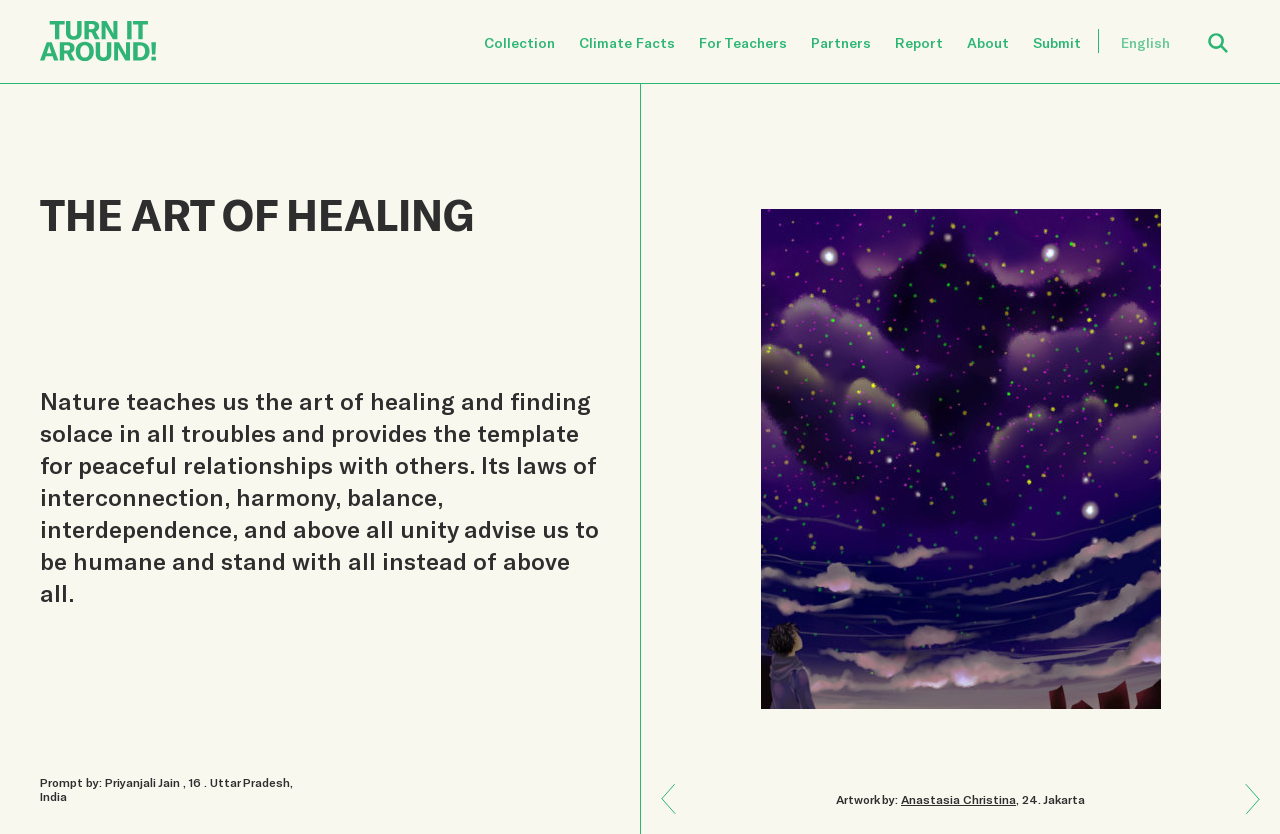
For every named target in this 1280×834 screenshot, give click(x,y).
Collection (519, 42)
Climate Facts (627, 42)
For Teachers (743, 42)
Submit (1057, 42)
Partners (841, 42)
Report (919, 42)
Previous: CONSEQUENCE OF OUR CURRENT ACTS (1245, 813)
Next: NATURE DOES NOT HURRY (676, 784)
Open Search (1231, 31)
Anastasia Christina (958, 799)
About (988, 42)
